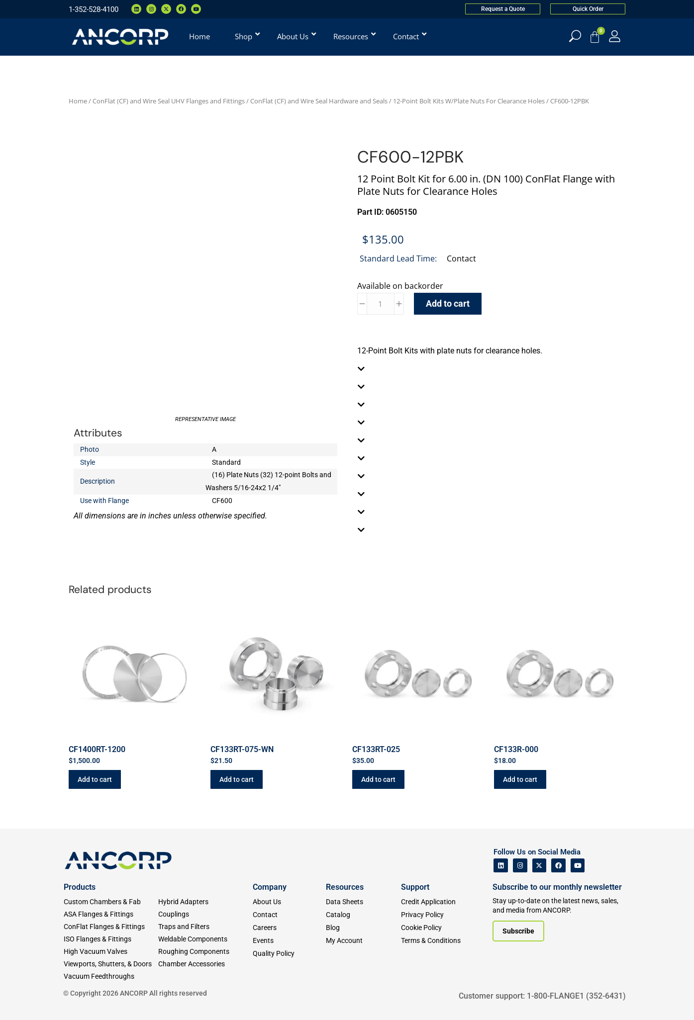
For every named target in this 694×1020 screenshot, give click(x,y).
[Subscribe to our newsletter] (518, 931)
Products (80, 887)
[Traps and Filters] (205, 927)
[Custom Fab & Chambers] (111, 902)
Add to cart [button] (95, 779)
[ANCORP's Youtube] (578, 865)
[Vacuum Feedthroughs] (111, 976)
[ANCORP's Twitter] (539, 865)
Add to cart (448, 303)
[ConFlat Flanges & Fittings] (111, 927)
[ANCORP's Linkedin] (501, 865)
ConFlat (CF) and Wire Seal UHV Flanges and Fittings (169, 100)
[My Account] (614, 36)
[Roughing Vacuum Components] (205, 951)
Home (78, 100)
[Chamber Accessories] (205, 964)
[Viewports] (111, 964)
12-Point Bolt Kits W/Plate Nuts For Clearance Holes (469, 100)
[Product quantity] (380, 304)
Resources (345, 887)
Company (270, 887)
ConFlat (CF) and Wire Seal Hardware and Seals (319, 100)
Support (415, 887)
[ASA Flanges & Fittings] (111, 914)
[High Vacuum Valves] (111, 951)
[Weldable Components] (205, 939)
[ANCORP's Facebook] (558, 865)
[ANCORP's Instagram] (520, 865)
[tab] (489, 369)
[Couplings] (205, 914)
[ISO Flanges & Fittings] (111, 939)
